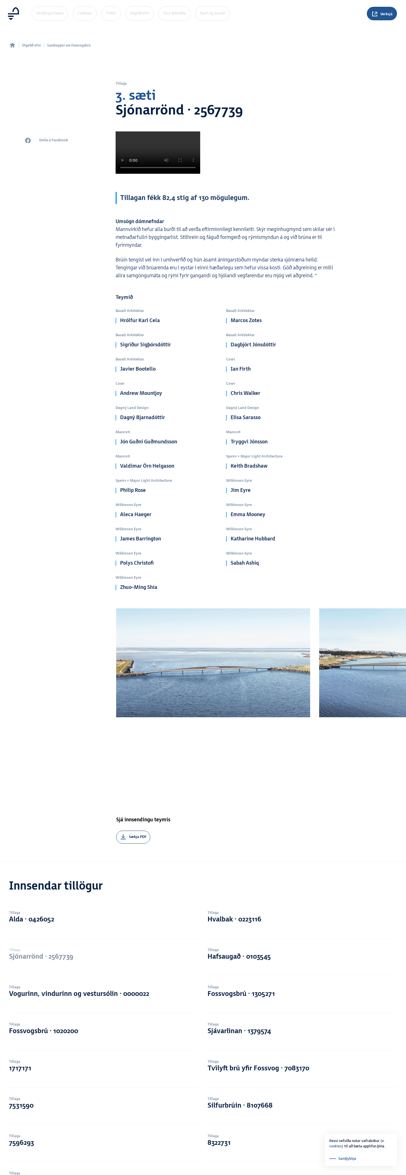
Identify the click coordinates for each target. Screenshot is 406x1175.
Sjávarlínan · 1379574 (302, 961)
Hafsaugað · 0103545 (302, 886)
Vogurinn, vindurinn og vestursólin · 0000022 (103, 923)
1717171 (103, 999)
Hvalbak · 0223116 (302, 848)
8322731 (302, 1074)
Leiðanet (85, 13)
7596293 (103, 1074)
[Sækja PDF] (133, 758)
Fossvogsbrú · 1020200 (103, 961)
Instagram (318, 1166)
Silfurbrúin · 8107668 (302, 1037)
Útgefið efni (139, 13)
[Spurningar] (382, 13)
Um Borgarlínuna (49, 13)
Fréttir (111, 13)
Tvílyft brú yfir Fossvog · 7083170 (302, 999)
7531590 (103, 1037)
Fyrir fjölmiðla (174, 13)
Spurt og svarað (212, 13)
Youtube (316, 1171)
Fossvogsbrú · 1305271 (302, 923)
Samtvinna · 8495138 (103, 1112)
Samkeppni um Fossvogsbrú (69, 45)
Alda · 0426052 (103, 848)
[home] (12, 45)
